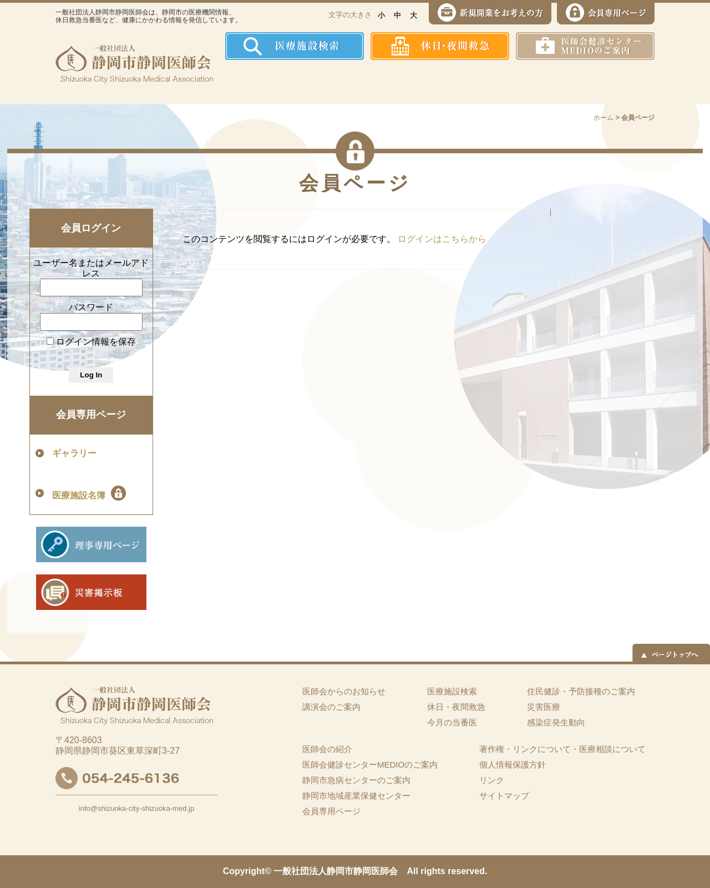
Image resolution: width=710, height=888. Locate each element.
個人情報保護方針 (512, 764)
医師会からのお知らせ (344, 691)
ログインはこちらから (442, 239)
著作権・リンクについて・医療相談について (562, 749)
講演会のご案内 (331, 707)
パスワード (91, 307)
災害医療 (538, 82)
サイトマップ (504, 795)
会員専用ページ (91, 414)
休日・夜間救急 (456, 707)
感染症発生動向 (469, 82)
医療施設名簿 (89, 493)
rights (432, 871)
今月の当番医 (452, 722)
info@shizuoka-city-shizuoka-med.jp (136, 808)
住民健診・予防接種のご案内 (386, 82)
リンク (491, 780)
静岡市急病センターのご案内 (356, 780)
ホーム (246, 82)
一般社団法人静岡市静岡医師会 (335, 871)
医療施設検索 (452, 691)
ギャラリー (74, 453)
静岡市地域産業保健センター (356, 795)
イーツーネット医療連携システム (612, 82)
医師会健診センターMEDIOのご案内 (370, 764)
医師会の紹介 (305, 82)
